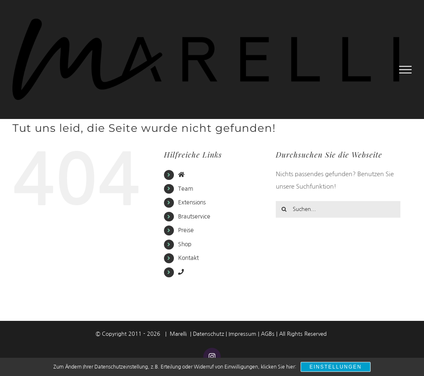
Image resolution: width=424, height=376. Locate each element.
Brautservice (194, 216)
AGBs (268, 334)
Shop (184, 244)
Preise (186, 230)
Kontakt (188, 258)
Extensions (192, 202)
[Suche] (284, 209)
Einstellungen (335, 367)
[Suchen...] (338, 209)
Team (185, 189)
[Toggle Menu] (405, 69)
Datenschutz (208, 334)
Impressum (242, 334)
